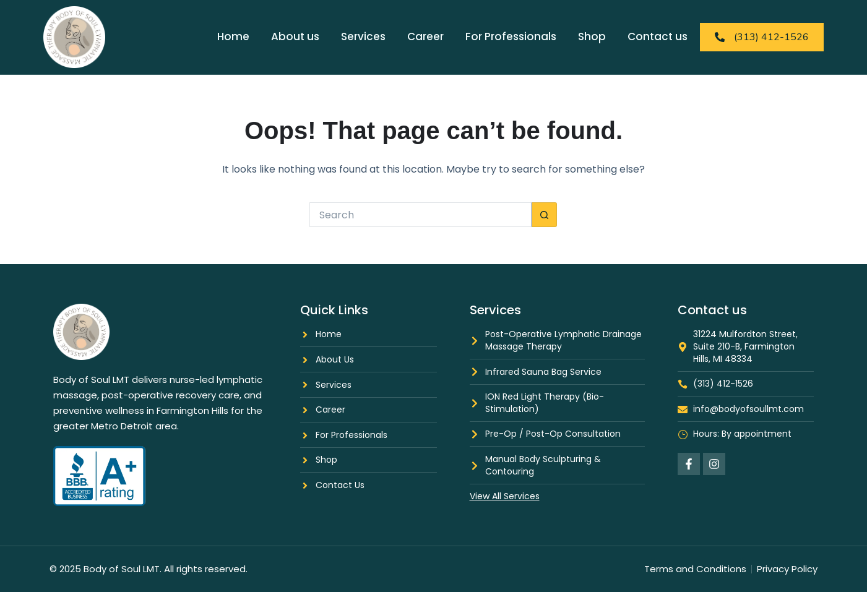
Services (363, 36)
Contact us (658, 36)
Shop (592, 36)
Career (425, 36)
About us (295, 36)
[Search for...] (420, 214)
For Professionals (510, 36)
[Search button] (544, 214)
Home (233, 36)
